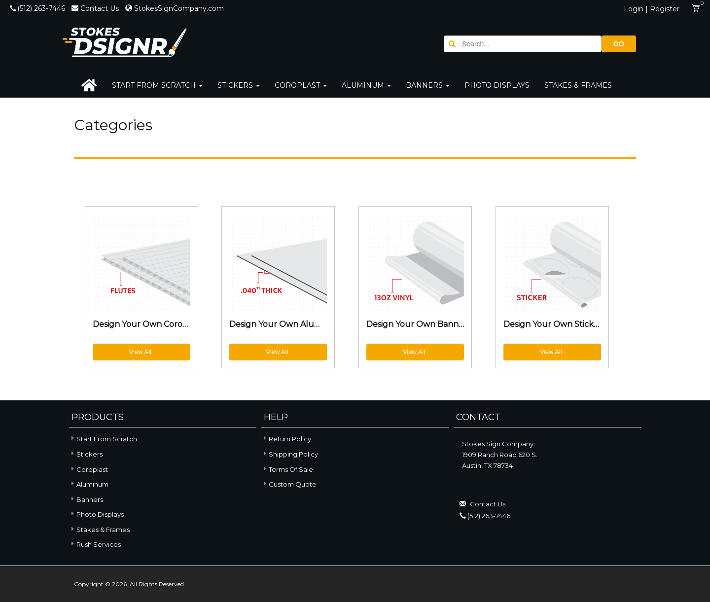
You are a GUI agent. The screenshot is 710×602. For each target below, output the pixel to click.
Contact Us (96, 8)
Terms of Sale (291, 469)
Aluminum (366, 85)
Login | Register (651, 8)
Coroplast (301, 85)
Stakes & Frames (578, 85)
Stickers (238, 85)
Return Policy (290, 439)
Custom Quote (293, 484)
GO (618, 44)
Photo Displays (497, 85)
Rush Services (95, 543)
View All (140, 351)
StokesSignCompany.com (174, 8)
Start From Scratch (157, 85)
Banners (428, 85)
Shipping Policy (293, 454)
